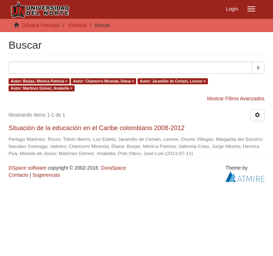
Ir (258, 67)
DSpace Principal (41, 25)
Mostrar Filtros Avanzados (235, 98)
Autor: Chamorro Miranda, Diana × (103, 81)
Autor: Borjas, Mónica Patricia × (39, 81)
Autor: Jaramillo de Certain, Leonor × (173, 81)
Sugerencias (46, 175)
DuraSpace (113, 168)
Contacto (18, 175)
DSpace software (28, 168)
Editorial (78, 25)
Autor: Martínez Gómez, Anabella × (41, 88)
